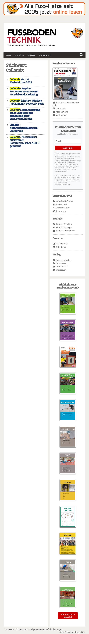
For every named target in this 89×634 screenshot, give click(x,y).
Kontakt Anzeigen (64, 227)
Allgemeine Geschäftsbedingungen (46, 629)
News (8, 55)
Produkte (19, 55)
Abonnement (62, 111)
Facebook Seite (62, 207)
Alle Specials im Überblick (68, 615)
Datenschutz (23, 629)
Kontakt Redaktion (64, 224)
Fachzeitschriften (63, 260)
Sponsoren (61, 211)
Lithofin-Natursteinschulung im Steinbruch (23, 127)
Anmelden (67, 148)
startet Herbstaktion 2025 (21, 81)
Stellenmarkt (45, 55)
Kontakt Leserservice (65, 230)
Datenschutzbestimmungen (63, 184)
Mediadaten (61, 115)
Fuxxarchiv (44, 8)
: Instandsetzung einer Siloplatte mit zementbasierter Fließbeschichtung (25, 114)
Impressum (61, 270)
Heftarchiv (60, 108)
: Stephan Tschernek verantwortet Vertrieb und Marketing (24, 91)
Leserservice (61, 266)
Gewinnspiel (61, 204)
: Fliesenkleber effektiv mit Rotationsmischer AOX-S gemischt (24, 142)
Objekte (31, 55)
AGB (62, 182)
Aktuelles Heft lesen (65, 201)
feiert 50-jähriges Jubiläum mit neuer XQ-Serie (27, 102)
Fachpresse (61, 263)
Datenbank (61, 247)
